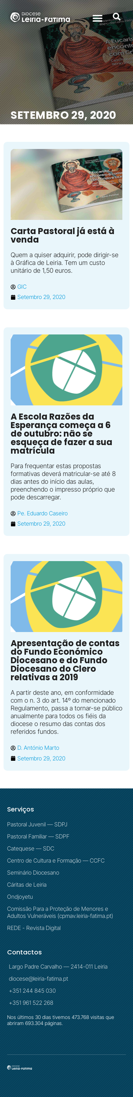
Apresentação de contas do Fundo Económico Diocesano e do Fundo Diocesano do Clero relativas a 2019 (65, 660)
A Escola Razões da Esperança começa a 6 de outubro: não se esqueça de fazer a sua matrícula (61, 433)
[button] (97, 18)
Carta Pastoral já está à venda (63, 235)
